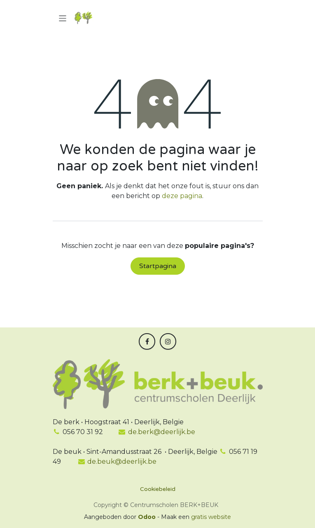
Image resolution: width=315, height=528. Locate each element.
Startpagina (157, 266)
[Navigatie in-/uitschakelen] (63, 18)
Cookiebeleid (157, 489)
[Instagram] (168, 341)
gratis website (211, 517)
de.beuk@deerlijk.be (121, 461)
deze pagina (182, 196)
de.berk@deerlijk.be (156, 432)
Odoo (147, 517)
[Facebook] (147, 341)
